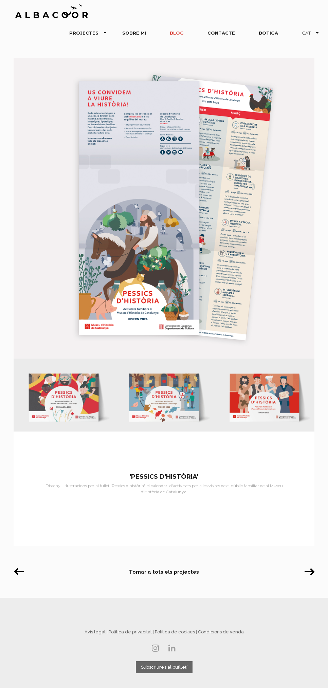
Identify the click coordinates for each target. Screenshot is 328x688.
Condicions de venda (221, 631)
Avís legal (95, 631)
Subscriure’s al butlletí (164, 667)
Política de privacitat (130, 631)
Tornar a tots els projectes (164, 572)
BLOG (177, 33)
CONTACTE (221, 33)
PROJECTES (85, 33)
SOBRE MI (134, 33)
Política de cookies (175, 631)
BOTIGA (268, 33)
